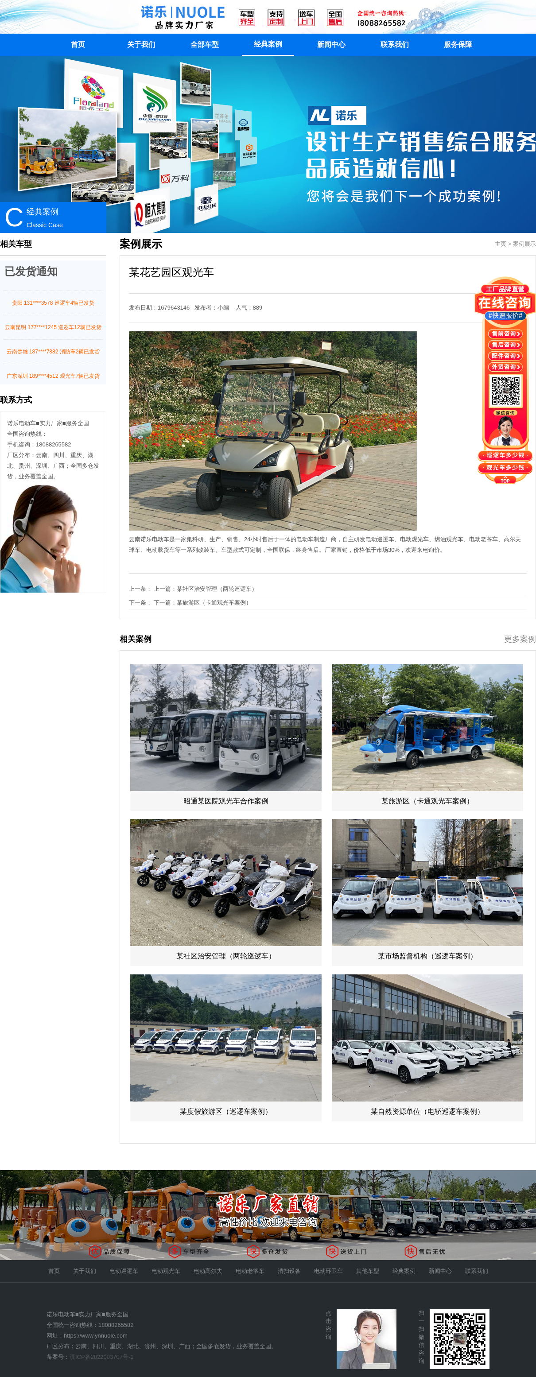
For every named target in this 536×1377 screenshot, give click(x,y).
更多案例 (520, 639)
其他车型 (367, 1271)
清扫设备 (289, 1271)
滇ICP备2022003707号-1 (102, 1357)
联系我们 (395, 44)
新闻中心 (331, 44)
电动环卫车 (328, 1271)
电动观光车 (165, 1271)
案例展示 (524, 243)
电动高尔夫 (208, 1271)
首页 (78, 44)
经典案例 (268, 44)
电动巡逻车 (123, 1271)
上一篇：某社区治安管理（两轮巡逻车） (205, 589)
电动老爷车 (250, 1271)
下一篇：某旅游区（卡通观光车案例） (203, 602)
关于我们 (141, 44)
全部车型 (204, 44)
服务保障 (458, 44)
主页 (500, 243)
